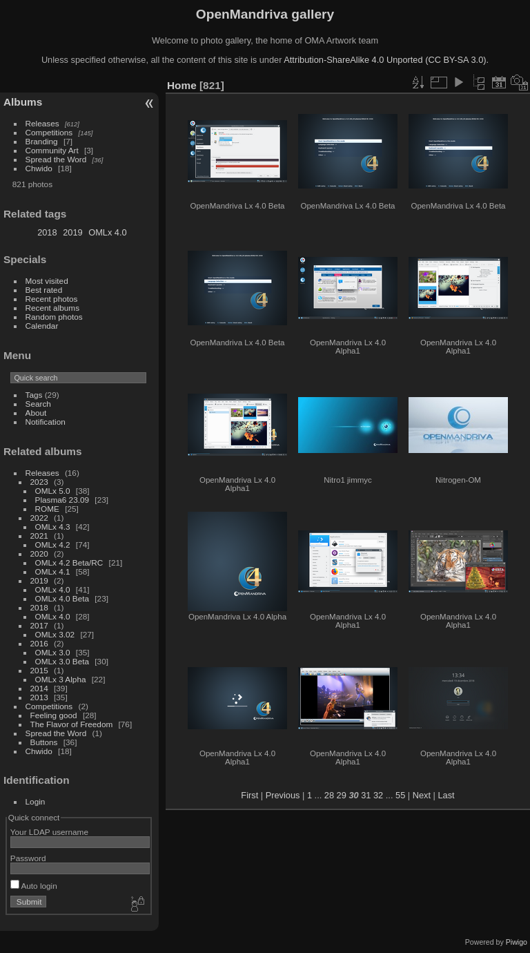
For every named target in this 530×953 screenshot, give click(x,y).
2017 (39, 625)
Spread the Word (56, 159)
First (249, 795)
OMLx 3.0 (52, 652)
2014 (39, 688)
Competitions (49, 132)
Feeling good (53, 715)
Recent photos (52, 298)
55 (400, 795)
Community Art (52, 150)
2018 (47, 232)
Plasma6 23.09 (62, 499)
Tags (34, 394)
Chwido (39, 168)
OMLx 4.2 (52, 544)
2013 (39, 697)
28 (329, 795)
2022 (39, 517)
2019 (72, 232)
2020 (39, 553)
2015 (39, 670)
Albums (22, 102)
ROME (47, 508)
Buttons (44, 742)
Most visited (47, 280)
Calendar (42, 325)
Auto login (33, 885)
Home (182, 85)
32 (378, 795)
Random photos (54, 316)
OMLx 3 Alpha (60, 679)
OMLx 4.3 (52, 526)
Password (28, 858)
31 (366, 795)
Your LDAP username (49, 831)
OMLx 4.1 (52, 571)
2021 (39, 535)
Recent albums (52, 307)
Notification (46, 421)
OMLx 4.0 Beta (62, 598)
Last (446, 795)
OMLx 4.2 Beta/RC (69, 562)
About (36, 412)
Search (38, 403)
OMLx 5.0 (52, 490)
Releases (42, 123)
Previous (283, 795)
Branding (42, 141)
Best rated (44, 289)
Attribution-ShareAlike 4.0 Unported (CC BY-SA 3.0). (386, 60)
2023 (39, 481)
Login (36, 801)
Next (422, 795)
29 (341, 795)
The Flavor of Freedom (71, 724)
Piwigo (516, 942)
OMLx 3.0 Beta (62, 661)
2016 (39, 643)
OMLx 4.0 (107, 232)
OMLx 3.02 (55, 634)
